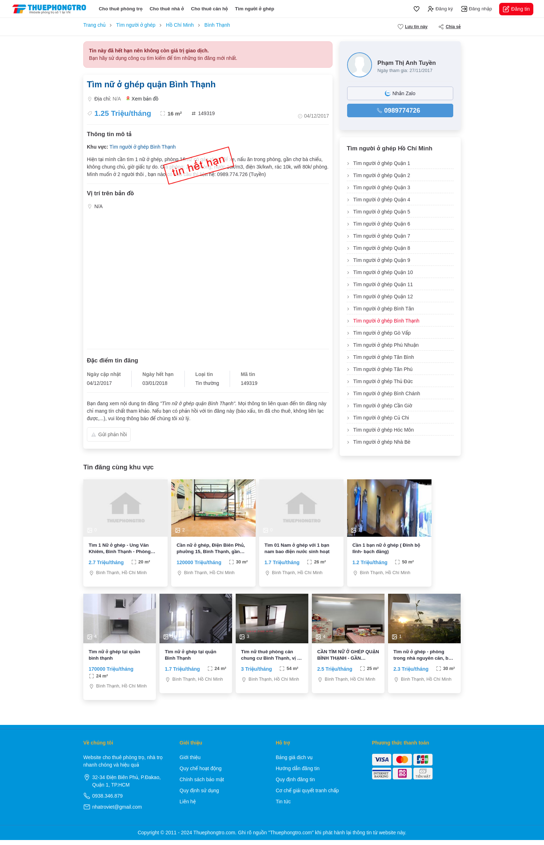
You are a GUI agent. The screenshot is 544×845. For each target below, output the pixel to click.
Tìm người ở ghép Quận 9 (381, 260)
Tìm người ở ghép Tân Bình (383, 357)
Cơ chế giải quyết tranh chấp (307, 795)
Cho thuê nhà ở (167, 8)
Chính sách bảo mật (201, 784)
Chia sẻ (449, 27)
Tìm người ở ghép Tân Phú (383, 369)
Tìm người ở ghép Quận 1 (381, 163)
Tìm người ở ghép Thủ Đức (383, 381)
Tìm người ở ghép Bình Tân (383, 308)
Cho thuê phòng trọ (120, 8)
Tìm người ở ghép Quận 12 (383, 296)
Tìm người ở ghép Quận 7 (381, 236)
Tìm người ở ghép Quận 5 (381, 212)
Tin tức (283, 806)
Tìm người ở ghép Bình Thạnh (142, 147)
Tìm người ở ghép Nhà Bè (381, 442)
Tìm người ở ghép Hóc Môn (383, 430)
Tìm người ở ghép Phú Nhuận (386, 345)
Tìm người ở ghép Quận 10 (383, 272)
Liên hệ (187, 806)
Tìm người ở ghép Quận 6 (381, 224)
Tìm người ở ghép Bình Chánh (386, 393)
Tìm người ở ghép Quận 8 (381, 248)
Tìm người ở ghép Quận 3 (381, 187)
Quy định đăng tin (295, 784)
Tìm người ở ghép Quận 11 (383, 284)
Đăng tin (516, 9)
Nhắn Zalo (400, 93)
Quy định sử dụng (199, 795)
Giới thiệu (189, 762)
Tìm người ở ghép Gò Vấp (381, 333)
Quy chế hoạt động (200, 773)
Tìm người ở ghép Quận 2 (381, 175)
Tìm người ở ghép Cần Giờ (382, 405)
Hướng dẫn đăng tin (298, 773)
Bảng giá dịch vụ (294, 762)
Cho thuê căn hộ (209, 8)
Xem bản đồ (142, 99)
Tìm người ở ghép (254, 8)
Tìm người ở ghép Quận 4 (381, 199)
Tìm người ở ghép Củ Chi (381, 418)
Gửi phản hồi (109, 434)
